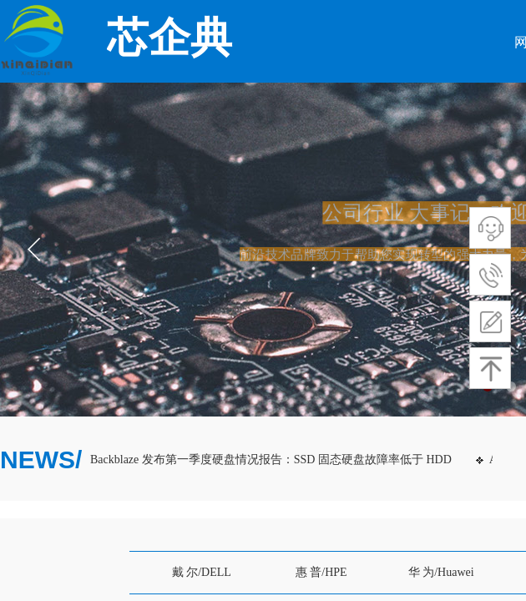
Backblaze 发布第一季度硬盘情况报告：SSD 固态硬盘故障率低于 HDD (272, 459)
